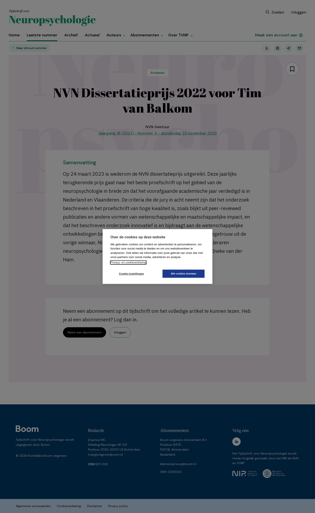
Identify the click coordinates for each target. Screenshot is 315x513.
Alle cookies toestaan (183, 273)
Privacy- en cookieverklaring (128, 262)
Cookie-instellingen (131, 273)
